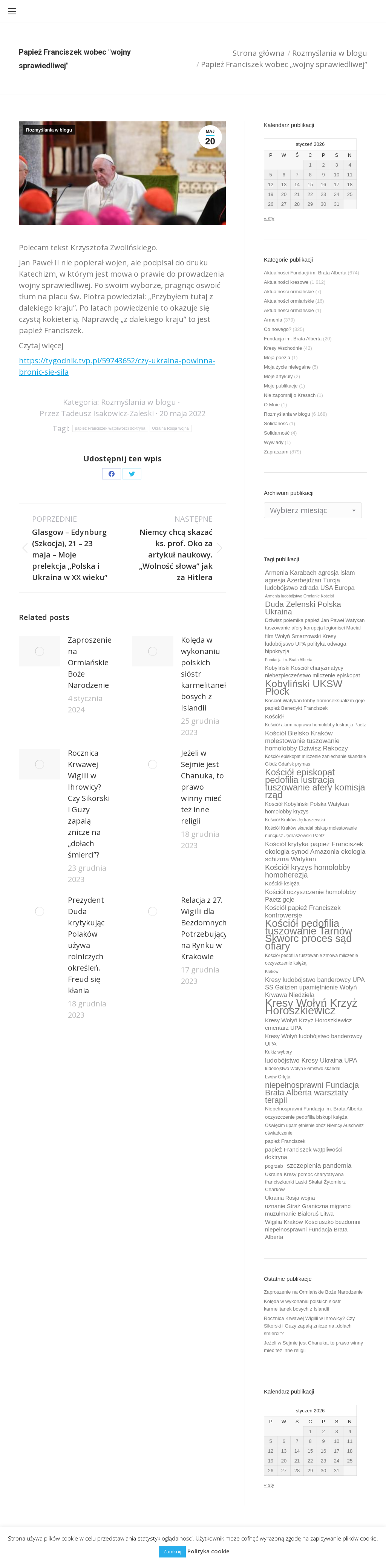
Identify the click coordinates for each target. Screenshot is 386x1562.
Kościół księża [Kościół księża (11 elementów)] (282, 884)
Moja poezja (277, 357)
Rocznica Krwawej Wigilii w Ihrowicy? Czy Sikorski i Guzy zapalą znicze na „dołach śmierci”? (89, 804)
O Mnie (272, 404)
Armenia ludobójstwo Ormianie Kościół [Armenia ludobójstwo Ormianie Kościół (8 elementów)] (299, 596)
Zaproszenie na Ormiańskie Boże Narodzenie (90, 662)
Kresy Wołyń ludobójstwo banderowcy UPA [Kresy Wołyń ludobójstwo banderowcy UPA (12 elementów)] (313, 1040)
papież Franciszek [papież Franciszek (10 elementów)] (285, 1141)
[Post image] (39, 651)
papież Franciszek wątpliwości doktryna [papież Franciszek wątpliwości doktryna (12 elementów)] (303, 1153)
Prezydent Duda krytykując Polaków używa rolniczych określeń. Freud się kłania (86, 945)
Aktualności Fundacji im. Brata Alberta (305, 273)
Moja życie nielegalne (287, 367)
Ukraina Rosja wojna (170, 428)
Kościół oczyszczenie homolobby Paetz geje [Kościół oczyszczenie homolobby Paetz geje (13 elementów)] (310, 895)
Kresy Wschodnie (283, 348)
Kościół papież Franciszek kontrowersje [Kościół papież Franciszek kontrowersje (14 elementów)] (303, 911)
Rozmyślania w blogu (49, 130)
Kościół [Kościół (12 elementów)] (274, 716)
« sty (269, 218)
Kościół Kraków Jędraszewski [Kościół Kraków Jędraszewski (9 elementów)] (295, 819)
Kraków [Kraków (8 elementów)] (272, 971)
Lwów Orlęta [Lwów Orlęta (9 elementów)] (277, 1077)
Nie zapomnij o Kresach (290, 395)
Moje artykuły (278, 376)
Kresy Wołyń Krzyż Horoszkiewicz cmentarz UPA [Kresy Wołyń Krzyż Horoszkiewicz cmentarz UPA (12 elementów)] (308, 1024)
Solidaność (276, 423)
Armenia (273, 320)
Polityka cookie (208, 1551)
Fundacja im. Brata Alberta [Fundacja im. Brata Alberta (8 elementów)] (288, 659)
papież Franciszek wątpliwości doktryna (110, 428)
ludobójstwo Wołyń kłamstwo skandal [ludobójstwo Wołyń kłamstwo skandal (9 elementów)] (302, 1068)
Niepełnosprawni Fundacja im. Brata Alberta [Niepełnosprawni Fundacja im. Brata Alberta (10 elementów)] (313, 1109)
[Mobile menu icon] (12, 11)
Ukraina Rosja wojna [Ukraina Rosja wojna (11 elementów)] (290, 1198)
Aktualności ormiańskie (289, 291)
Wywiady (273, 442)
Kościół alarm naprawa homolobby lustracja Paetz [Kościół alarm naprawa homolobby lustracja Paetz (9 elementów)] (315, 724)
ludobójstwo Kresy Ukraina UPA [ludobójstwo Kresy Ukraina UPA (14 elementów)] (311, 1060)
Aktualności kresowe (286, 282)
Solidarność (277, 433)
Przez (97, 413)
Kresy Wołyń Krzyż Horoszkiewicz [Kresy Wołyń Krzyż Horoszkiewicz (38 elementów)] (311, 1006)
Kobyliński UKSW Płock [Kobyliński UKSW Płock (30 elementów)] (303, 687)
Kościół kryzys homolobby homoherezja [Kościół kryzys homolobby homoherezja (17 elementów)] (308, 871)
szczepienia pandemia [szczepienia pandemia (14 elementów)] (319, 1165)
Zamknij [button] (172, 1551)
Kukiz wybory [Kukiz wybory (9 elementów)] (278, 1052)
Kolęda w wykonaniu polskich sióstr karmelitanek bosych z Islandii (204, 674)
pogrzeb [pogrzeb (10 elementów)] (274, 1166)
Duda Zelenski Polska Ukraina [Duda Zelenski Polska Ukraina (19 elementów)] (303, 608)
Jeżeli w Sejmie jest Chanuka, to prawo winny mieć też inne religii (202, 787)
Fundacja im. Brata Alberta (293, 338)
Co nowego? (277, 329)
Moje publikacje (281, 386)
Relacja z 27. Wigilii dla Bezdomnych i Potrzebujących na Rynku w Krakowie (208, 928)
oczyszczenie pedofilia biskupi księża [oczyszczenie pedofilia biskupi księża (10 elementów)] (306, 1117)
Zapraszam (276, 452)
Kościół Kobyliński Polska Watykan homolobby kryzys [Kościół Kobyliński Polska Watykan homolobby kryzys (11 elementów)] (307, 808)
